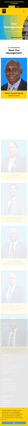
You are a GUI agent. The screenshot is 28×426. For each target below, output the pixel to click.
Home (7, 31)
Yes (14, 423)
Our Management (17, 31)
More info (4, 419)
